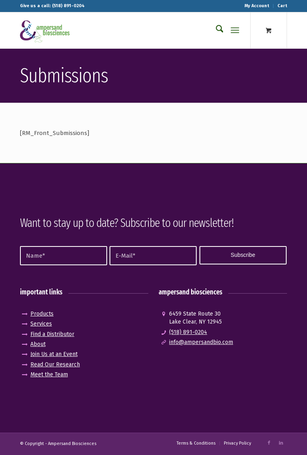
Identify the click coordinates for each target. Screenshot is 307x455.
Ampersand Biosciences (72, 443)
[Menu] (235, 30)
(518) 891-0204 (188, 332)
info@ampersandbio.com (201, 342)
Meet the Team (49, 374)
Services (41, 323)
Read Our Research (55, 364)
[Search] (215, 30)
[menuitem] (257, 6)
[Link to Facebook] (269, 443)
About (38, 344)
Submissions (64, 75)
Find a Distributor (52, 334)
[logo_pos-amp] (45, 30)
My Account (257, 5)
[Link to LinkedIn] (281, 443)
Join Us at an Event (54, 354)
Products (42, 313)
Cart (282, 5)
